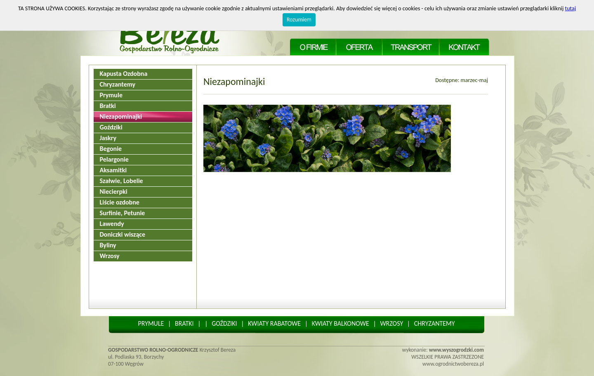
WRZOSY (391, 323)
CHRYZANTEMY (434, 323)
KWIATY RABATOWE (274, 323)
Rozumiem (299, 19)
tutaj (570, 8)
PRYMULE (151, 323)
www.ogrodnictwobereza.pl (453, 363)
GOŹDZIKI (224, 323)
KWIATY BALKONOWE (340, 323)
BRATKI (184, 323)
